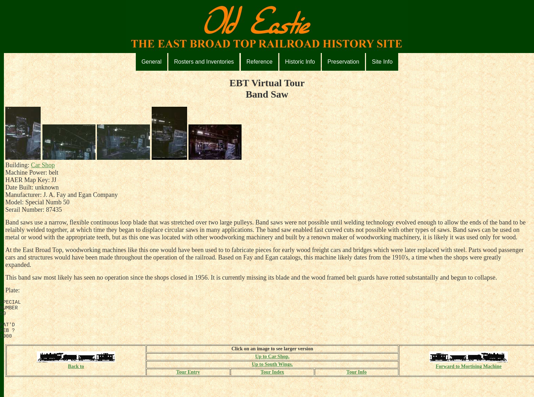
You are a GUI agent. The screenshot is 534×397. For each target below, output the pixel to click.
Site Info (382, 62)
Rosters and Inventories (204, 62)
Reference (259, 62)
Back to (76, 371)
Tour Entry (188, 379)
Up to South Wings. (272, 371)
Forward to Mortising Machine (468, 371)
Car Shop (43, 165)
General (151, 62)
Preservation (343, 62)
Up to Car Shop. (272, 364)
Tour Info (357, 379)
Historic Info (300, 62)
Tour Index (272, 379)
